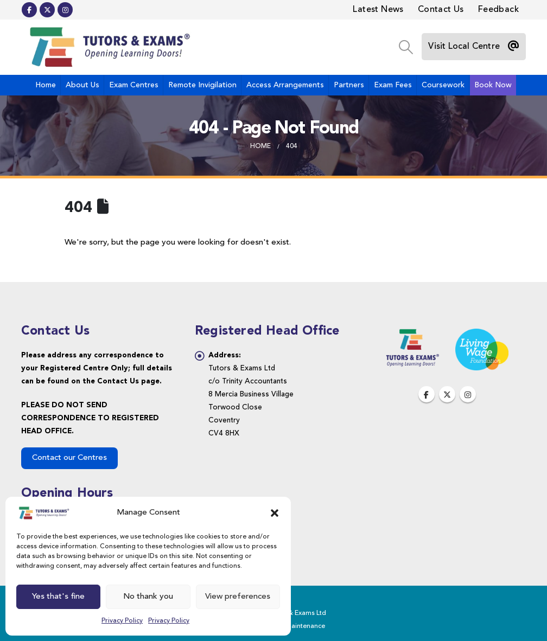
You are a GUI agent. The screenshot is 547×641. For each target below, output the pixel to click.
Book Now (493, 85)
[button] (274, 513)
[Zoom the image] (412, 334)
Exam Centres (133, 85)
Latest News (378, 9)
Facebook (426, 394)
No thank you (148, 597)
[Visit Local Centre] (474, 46)
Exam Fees (393, 85)
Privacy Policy (122, 621)
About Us (82, 85)
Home (45, 85)
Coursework (443, 85)
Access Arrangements (285, 85)
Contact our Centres (69, 458)
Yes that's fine (58, 597)
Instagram (468, 394)
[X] (47, 9)
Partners (349, 85)
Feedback (498, 9)
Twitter (447, 394)
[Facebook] (29, 9)
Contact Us (441, 9)
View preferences (237, 597)
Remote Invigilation (202, 85)
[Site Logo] (108, 47)
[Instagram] (65, 9)
